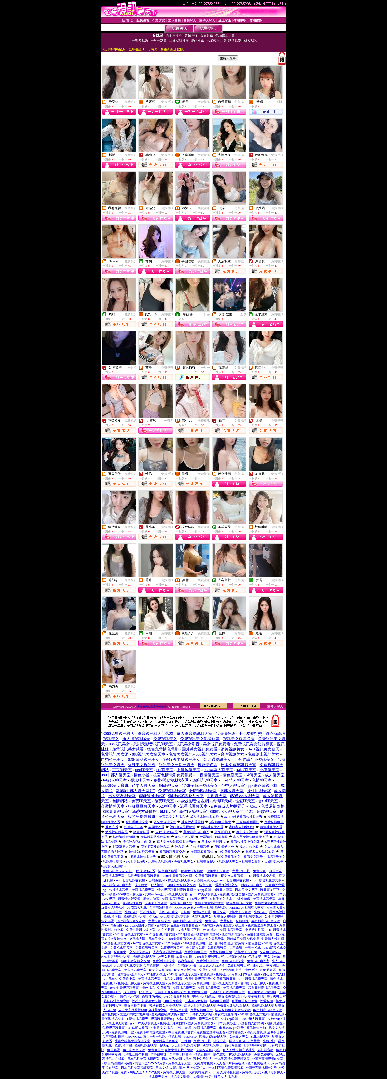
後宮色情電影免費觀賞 (173, 775)
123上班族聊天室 (262, 811)
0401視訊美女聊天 (263, 749)
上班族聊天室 (188, 770)
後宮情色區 (207, 765)
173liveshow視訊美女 (200, 785)
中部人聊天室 (115, 780)
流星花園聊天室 (194, 806)
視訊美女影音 (188, 744)
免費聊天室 (141, 801)
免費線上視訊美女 (263, 754)
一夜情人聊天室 (235, 780)
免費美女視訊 (181, 754)
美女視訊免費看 (217, 744)
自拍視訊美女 (113, 759)
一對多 (278, 102)
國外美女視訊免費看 (199, 749)
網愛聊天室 (169, 785)
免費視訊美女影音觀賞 (200, 739)
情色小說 (142, 775)
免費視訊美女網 (115, 754)
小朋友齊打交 (250, 733)
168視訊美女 (119, 744)
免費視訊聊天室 (172, 791)
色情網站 (120, 801)
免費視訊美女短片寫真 (253, 744)
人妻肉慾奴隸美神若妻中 (152, 706)
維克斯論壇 (275, 733)
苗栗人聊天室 (143, 785)
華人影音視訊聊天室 (194, 733)
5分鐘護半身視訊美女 (181, 759)
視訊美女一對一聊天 (176, 765)
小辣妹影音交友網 (193, 801)
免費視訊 (130, 102)
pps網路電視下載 (262, 785)
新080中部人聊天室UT (135, 791)
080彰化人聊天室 (245, 796)
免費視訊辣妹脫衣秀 (171, 780)
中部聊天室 (217, 796)
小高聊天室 (269, 770)
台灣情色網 (225, 733)
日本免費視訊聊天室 (238, 765)
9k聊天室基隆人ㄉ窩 (186, 796)
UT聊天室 (164, 770)
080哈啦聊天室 (152, 796)
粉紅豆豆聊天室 (141, 806)
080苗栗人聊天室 (218, 770)
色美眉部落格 (273, 806)
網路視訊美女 (232, 749)
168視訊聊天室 (205, 780)
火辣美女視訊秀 (141, 765)
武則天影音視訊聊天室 (153, 744)
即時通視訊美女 (217, 759)
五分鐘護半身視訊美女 (254, 759)
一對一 (205, 367)
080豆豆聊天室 (116, 811)
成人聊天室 (275, 775)
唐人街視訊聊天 (136, 739)
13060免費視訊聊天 (118, 733)
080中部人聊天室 (116, 775)
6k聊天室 (254, 775)
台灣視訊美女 (232, 754)
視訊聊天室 (140, 780)
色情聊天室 (262, 780)
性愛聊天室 (245, 801)
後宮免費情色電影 (163, 749)
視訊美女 (111, 739)
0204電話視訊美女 (143, 759)
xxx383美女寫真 (115, 785)
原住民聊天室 (259, 791)
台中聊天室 (268, 801)
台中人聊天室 (233, 785)
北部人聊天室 (232, 791)
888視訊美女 (206, 754)
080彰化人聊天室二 (227, 811)
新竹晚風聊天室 (193, 811)
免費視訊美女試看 (128, 749)
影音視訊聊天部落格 (155, 733)
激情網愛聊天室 (203, 791)
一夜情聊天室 (207, 775)
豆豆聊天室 (122, 770)
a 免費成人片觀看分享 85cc (234, 806)
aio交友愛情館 (144, 811)
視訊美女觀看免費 (239, 739)
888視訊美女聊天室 (148, 754)
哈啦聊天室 (246, 770)
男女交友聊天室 (122, 796)
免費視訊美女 (165, 739)
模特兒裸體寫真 (141, 817)
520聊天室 (168, 806)
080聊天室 (144, 770)
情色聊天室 (232, 775)
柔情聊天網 (222, 801)
